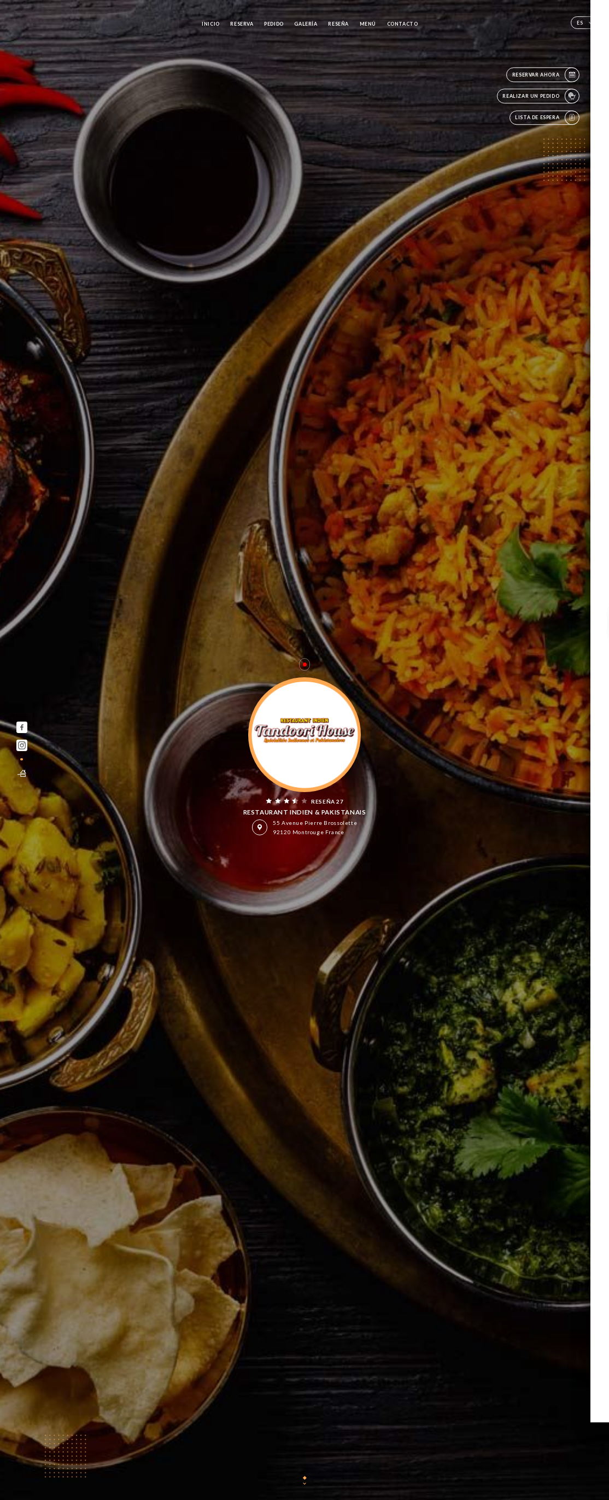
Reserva (241, 24)
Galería (305, 24)
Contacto (402, 24)
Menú (368, 24)
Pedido (274, 24)
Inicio (211, 24)
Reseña (338, 24)
